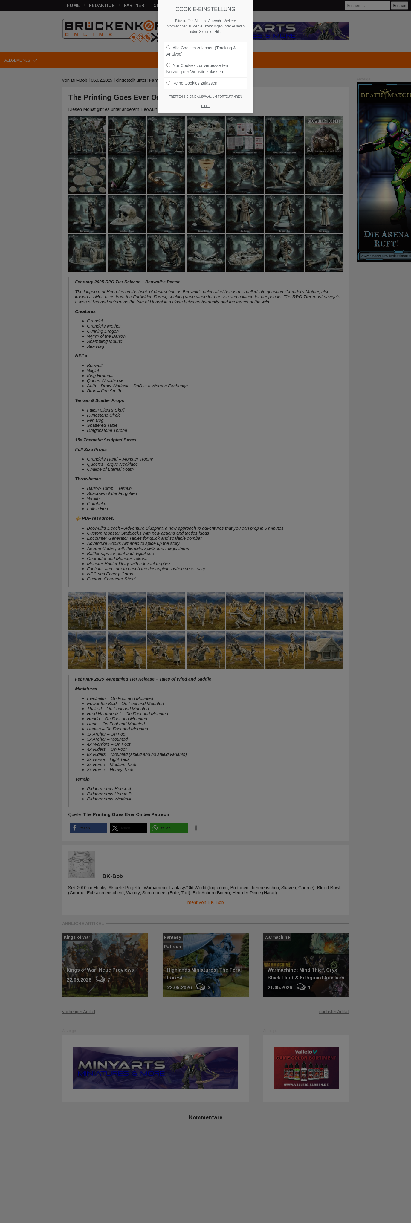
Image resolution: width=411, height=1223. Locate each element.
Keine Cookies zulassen (191, 83)
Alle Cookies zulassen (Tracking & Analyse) (201, 50)
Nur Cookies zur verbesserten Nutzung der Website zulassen (197, 68)
